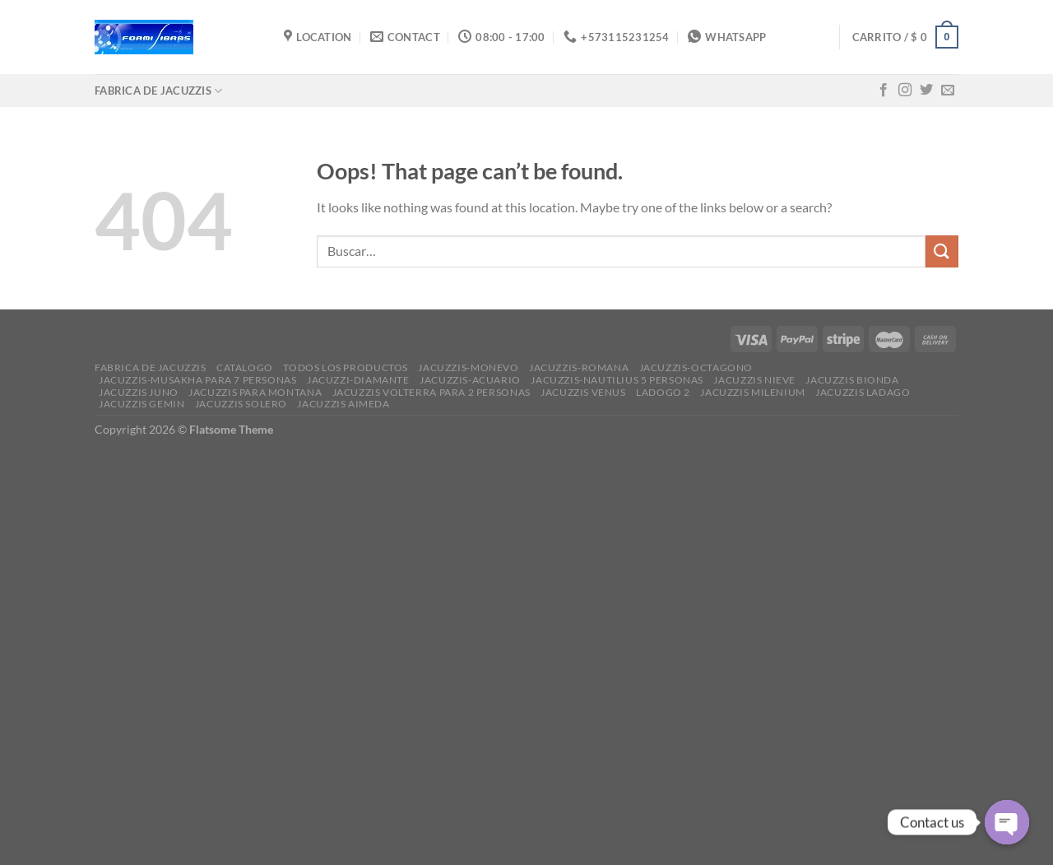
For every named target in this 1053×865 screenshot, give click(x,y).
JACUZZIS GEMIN (142, 404)
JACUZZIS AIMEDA (343, 404)
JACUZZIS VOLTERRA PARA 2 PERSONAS (431, 392)
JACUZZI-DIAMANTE (358, 380)
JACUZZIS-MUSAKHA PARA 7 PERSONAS (198, 380)
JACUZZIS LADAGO (862, 392)
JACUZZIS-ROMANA (579, 367)
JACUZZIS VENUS (583, 392)
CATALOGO (244, 367)
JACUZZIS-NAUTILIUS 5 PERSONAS (617, 380)
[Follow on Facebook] (883, 90)
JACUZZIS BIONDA (851, 380)
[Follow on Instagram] (905, 90)
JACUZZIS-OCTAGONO (696, 367)
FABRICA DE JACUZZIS (158, 91)
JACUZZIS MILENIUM (752, 392)
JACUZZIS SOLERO (241, 404)
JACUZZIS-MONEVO (468, 367)
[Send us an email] (947, 90)
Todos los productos (345, 367)
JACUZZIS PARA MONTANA (255, 392)
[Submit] (941, 251)
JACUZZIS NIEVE (754, 380)
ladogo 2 (663, 392)
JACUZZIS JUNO (139, 392)
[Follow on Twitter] (926, 90)
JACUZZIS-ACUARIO (470, 380)
